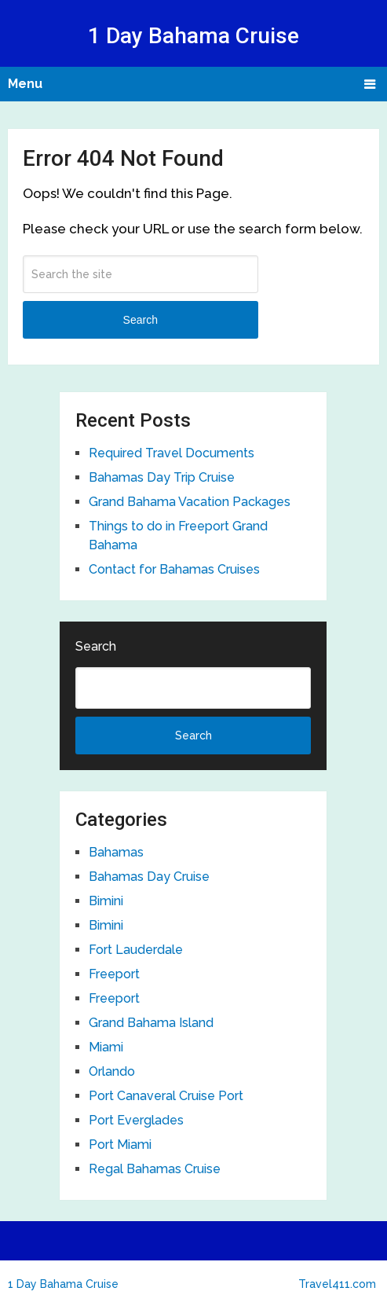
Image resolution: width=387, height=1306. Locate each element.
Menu (25, 83)
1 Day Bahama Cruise (193, 36)
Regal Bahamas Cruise (155, 1168)
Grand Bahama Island (151, 1022)
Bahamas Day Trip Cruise (162, 477)
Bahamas (116, 852)
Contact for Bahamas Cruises (174, 569)
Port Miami (120, 1144)
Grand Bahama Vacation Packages (189, 501)
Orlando (112, 1071)
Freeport (114, 974)
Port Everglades (136, 1120)
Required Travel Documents (171, 453)
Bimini (106, 900)
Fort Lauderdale (136, 949)
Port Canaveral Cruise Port (166, 1095)
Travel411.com (337, 1284)
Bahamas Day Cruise (149, 876)
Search (140, 320)
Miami (106, 1047)
